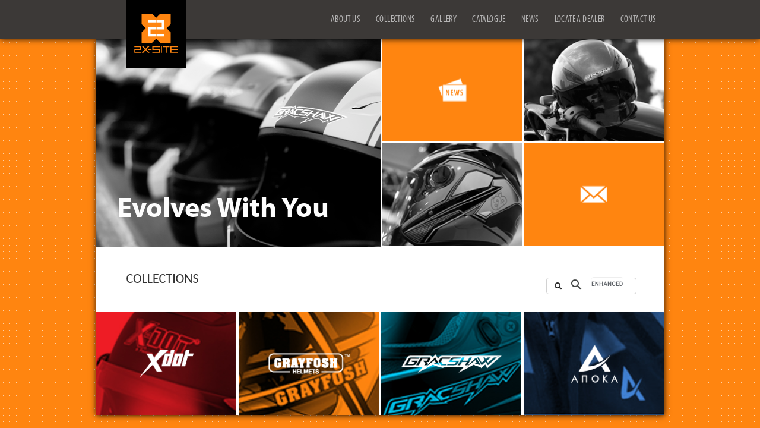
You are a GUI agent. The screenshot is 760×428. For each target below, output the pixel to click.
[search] (607, 284)
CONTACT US (638, 19)
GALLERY (443, 19)
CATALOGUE (489, 19)
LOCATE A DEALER (580, 19)
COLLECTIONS (395, 19)
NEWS (530, 19)
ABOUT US (345, 19)
